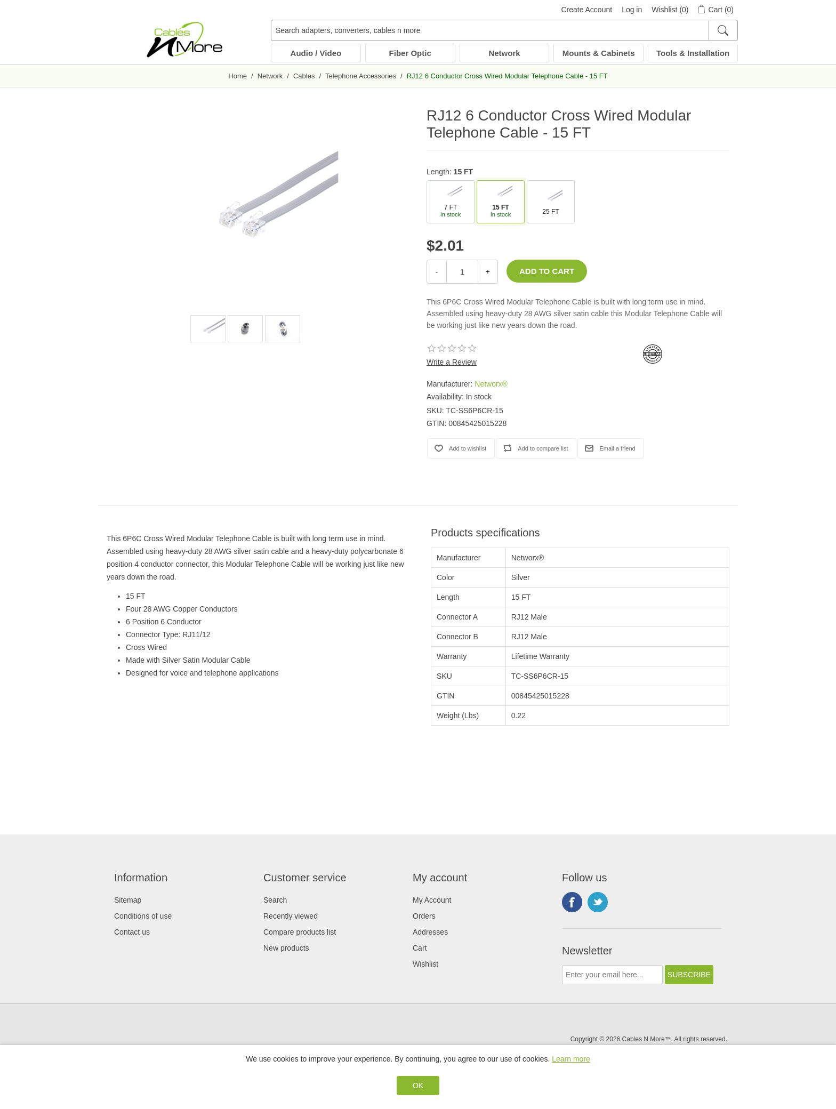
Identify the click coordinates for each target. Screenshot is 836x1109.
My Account (432, 900)
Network (504, 53)
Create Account (586, 9)
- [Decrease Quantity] (437, 272)
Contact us (132, 932)
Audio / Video (316, 53)
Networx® (491, 384)
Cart (420, 948)
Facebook (572, 902)
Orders (424, 916)
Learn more (571, 1059)
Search (275, 900)
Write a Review (452, 362)
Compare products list (299, 932)
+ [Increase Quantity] (488, 272)
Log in (632, 9)
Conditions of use (143, 916)
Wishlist (425, 964)
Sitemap (127, 900)
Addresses (430, 932)
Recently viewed (290, 916)
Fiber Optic (410, 53)
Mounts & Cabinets (598, 53)
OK (418, 1085)
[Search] (723, 30)
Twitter (598, 902)
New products (286, 948)
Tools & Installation (692, 53)
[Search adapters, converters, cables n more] (504, 30)
